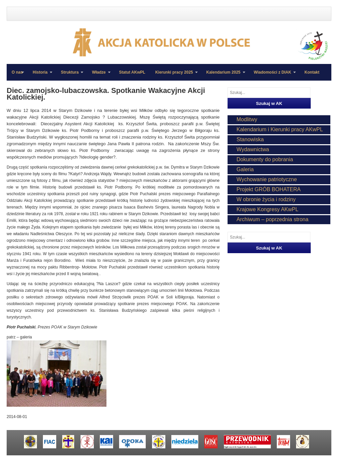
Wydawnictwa (253, 149)
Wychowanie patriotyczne (267, 179)
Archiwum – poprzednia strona (272, 219)
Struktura (69, 75)
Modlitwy (247, 119)
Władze (98, 75)
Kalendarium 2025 (223, 75)
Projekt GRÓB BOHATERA (269, 189)
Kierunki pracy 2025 (174, 75)
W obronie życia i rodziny (266, 199)
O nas (17, 72)
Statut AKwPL (132, 72)
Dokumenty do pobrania (265, 159)
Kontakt (311, 72)
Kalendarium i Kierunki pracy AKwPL (280, 129)
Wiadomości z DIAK (272, 75)
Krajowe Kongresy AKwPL (267, 209)
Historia (40, 75)
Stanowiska (250, 139)
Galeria (245, 169)
